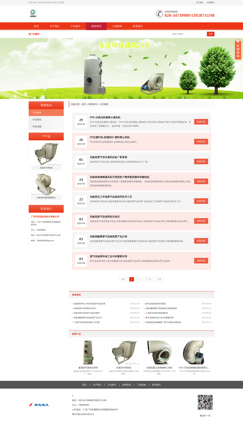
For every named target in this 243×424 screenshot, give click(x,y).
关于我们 (199, 2)
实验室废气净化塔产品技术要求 (106, 313)
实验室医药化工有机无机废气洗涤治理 (106, 303)
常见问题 (37, 126)
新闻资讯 (96, 26)
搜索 (211, 34)
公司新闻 (37, 112)
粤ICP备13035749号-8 (83, 414)
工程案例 (117, 26)
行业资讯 (37, 119)
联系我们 (210, 2)
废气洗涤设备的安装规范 (178, 303)
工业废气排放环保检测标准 (178, 313)
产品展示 (75, 26)
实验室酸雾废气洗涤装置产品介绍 (106, 317)
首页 (36, 26)
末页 (159, 279)
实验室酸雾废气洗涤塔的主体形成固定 (178, 308)
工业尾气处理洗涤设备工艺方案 (106, 322)
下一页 (148, 279)
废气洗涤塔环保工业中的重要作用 (178, 317)
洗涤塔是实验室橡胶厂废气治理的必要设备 (178, 322)
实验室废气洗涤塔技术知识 (106, 308)
